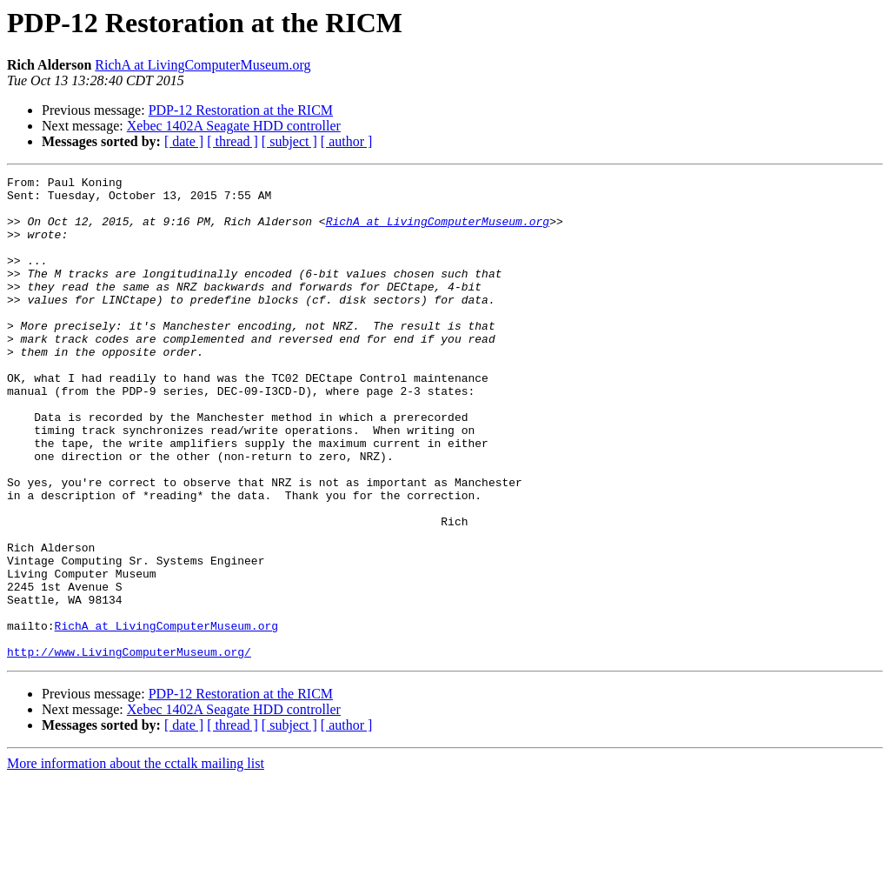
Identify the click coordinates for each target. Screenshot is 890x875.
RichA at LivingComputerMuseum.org (202, 64)
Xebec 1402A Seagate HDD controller (234, 125)
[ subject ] (289, 141)
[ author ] (347, 141)
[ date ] (183, 141)
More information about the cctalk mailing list (135, 859)
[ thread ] (232, 141)
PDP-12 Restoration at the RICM (241, 110)
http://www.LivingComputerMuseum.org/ (129, 748)
